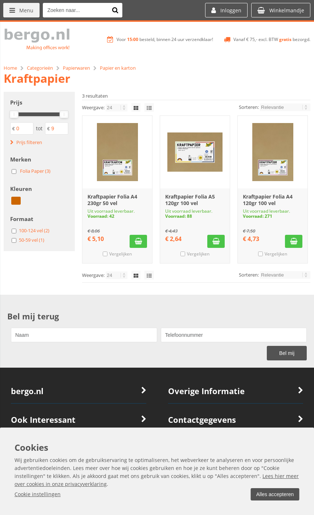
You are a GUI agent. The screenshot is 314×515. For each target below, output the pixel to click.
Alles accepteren (274, 494)
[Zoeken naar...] (116, 10)
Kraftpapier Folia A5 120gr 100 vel (190, 200)
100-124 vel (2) (34, 230)
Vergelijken (120, 254)
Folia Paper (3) (35, 171)
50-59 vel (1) (31, 240)
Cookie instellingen (38, 494)
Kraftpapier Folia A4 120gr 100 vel (268, 200)
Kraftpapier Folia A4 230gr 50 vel (112, 200)
